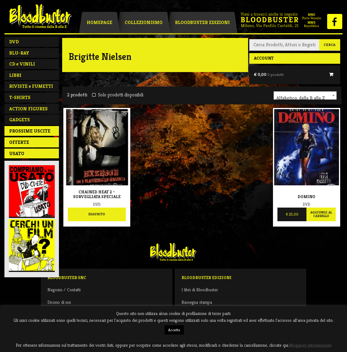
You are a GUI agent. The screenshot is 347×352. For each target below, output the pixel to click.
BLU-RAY (19, 53)
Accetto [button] (174, 329)
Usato (16, 153)
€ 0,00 (269, 74)
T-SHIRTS (19, 97)
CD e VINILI (22, 64)
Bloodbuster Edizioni (202, 22)
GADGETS (19, 120)
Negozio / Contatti (64, 289)
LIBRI (15, 75)
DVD (14, 42)
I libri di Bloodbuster (199, 289)
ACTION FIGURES (28, 109)
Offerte (19, 142)
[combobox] (305, 95)
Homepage (99, 22)
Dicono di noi (59, 302)
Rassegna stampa (196, 302)
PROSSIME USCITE (29, 131)
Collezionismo (144, 22)
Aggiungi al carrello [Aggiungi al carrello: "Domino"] (321, 214)
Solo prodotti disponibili (117, 95)
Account (264, 58)
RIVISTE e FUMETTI (31, 86)
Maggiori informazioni (310, 345)
